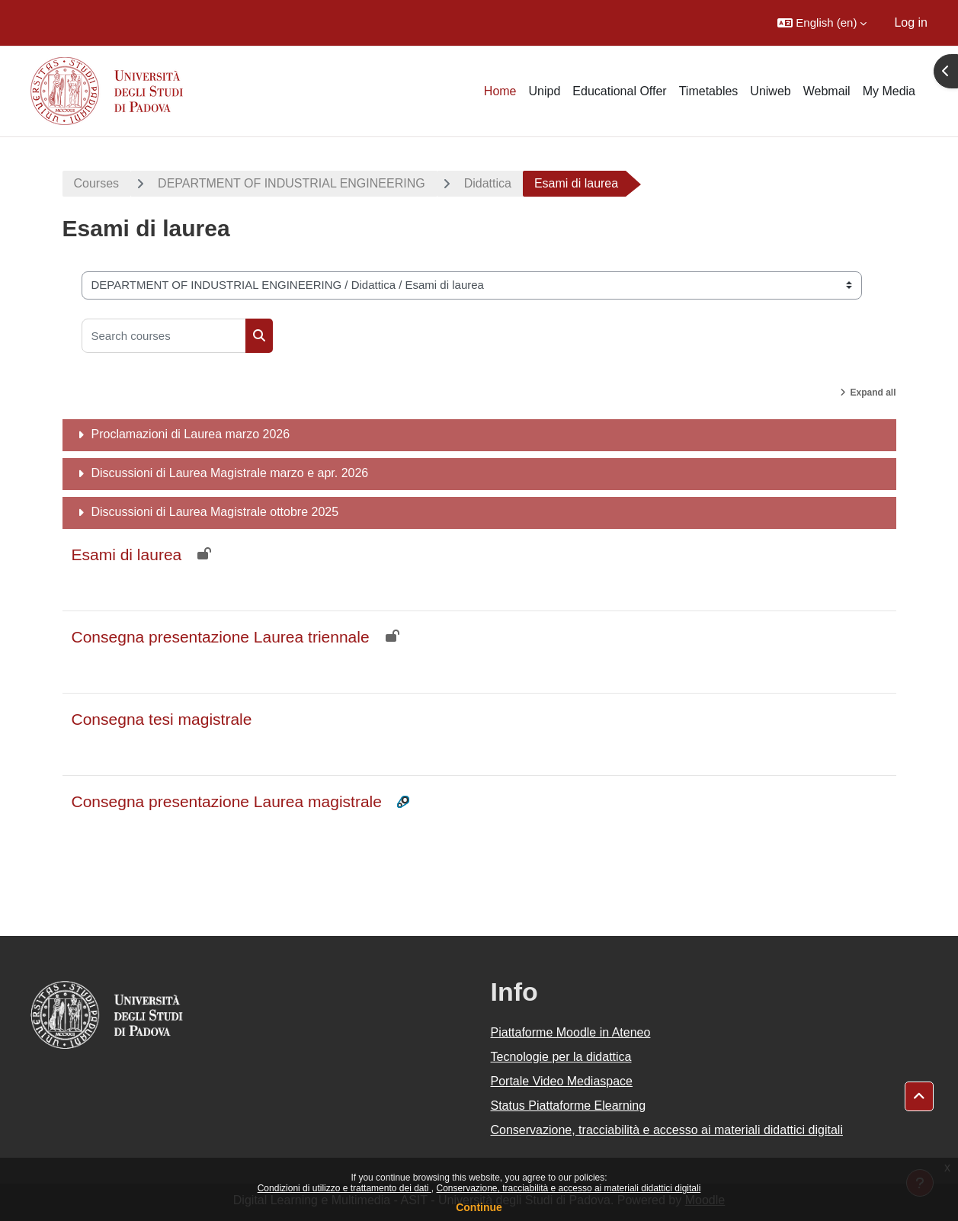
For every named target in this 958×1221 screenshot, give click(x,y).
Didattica (487, 183)
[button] (822, 23)
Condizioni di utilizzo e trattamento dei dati (344, 1188)
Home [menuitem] (500, 91)
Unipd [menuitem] (545, 91)
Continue (479, 1207)
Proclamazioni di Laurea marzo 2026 (190, 434)
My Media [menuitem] (889, 91)
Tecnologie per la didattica (561, 1056)
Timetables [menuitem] (709, 91)
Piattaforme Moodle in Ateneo (571, 1032)
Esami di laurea (127, 554)
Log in (911, 22)
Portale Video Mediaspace (562, 1081)
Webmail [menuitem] (827, 91)
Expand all (873, 392)
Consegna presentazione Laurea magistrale (227, 801)
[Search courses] (164, 336)
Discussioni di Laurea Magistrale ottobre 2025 (215, 511)
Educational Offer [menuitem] (619, 91)
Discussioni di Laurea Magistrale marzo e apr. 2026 (230, 472)
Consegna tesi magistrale (162, 719)
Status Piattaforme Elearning (568, 1105)
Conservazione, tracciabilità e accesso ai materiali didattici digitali (568, 1188)
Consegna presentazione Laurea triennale (221, 637)
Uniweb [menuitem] (770, 91)
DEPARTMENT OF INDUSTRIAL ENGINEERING (291, 183)
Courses (97, 183)
